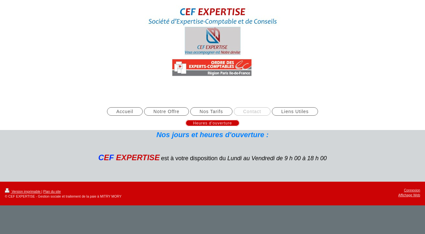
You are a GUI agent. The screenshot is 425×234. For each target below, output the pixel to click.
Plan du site (52, 191)
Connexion (412, 190)
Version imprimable (23, 191)
